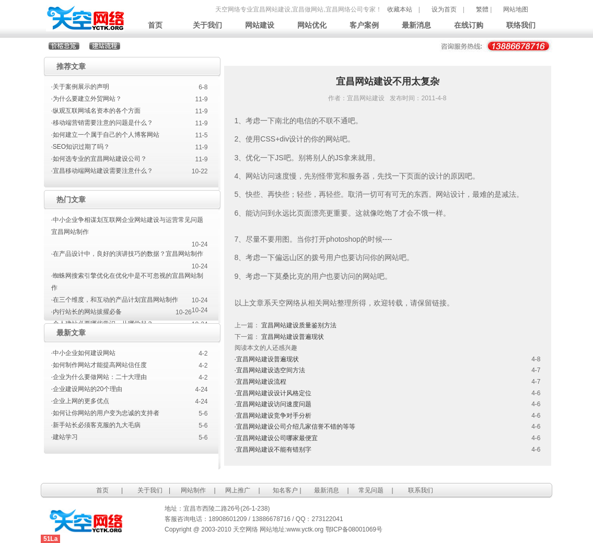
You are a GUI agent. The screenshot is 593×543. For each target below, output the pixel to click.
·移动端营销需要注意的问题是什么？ (102, 122)
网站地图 (515, 9)
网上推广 (237, 490)
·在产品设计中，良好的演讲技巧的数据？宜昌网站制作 (127, 253)
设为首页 (444, 9)
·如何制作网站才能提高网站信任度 (99, 365)
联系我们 (420, 490)
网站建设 (259, 25)
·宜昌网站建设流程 (260, 381)
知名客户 (285, 490)
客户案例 (364, 25)
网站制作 (193, 490)
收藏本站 (399, 9)
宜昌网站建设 (366, 98)
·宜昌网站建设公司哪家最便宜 (276, 438)
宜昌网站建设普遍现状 (292, 336)
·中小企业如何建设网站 (83, 353)
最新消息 (416, 25)
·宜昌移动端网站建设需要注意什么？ (102, 170)
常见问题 (370, 490)
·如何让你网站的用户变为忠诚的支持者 (105, 413)
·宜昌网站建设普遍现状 (267, 359)
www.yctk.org (305, 529)
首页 (155, 25)
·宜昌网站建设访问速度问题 (273, 404)
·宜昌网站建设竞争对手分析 (273, 415)
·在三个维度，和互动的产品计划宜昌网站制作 (114, 299)
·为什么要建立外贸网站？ (86, 98)
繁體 (482, 9)
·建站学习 (64, 437)
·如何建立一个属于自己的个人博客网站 (105, 134)
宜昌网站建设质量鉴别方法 (298, 325)
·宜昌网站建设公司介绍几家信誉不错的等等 (295, 426)
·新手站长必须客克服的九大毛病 (96, 425)
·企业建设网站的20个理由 (87, 389)
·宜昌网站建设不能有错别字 (273, 449)
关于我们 (207, 25)
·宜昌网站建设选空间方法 (270, 370)
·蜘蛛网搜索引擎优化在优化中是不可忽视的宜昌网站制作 (127, 281)
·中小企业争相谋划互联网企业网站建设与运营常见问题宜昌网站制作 (127, 225)
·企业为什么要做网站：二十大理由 (99, 377)
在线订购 (468, 25)
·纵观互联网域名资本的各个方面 (96, 110)
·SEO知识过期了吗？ (80, 146)
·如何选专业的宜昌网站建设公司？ (99, 158)
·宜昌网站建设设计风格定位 (273, 393)
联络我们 (521, 25)
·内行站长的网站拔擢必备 (86, 311)
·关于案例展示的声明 (80, 86)
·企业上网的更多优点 (80, 401)
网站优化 (312, 25)
